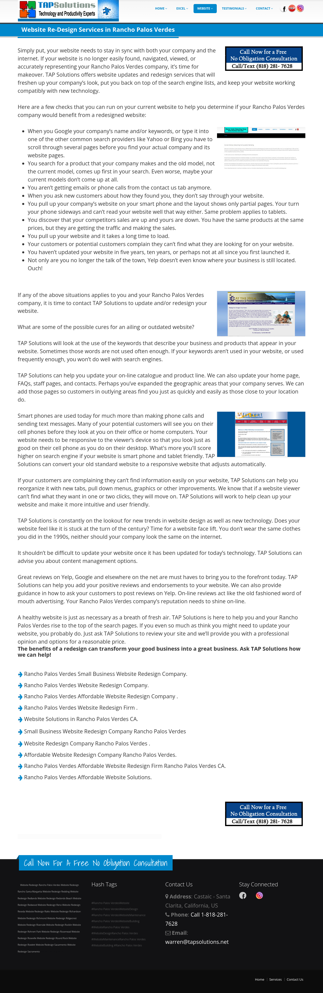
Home (161, 8)
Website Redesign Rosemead (56, 931)
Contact (264, 8)
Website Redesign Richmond (32, 918)
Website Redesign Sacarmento (51, 944)
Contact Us (295, 979)
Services (275, 979)
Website (205, 8)
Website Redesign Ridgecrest (61, 918)
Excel (182, 8)
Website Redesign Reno (50, 905)
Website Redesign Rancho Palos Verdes (40, 885)
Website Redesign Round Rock (52, 938)
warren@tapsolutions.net (197, 941)
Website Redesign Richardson (66, 911)
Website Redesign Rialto (38, 911)
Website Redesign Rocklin (59, 924)
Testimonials (234, 8)
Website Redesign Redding (56, 891)
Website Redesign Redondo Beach (55, 898)
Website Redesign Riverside (32, 924)
